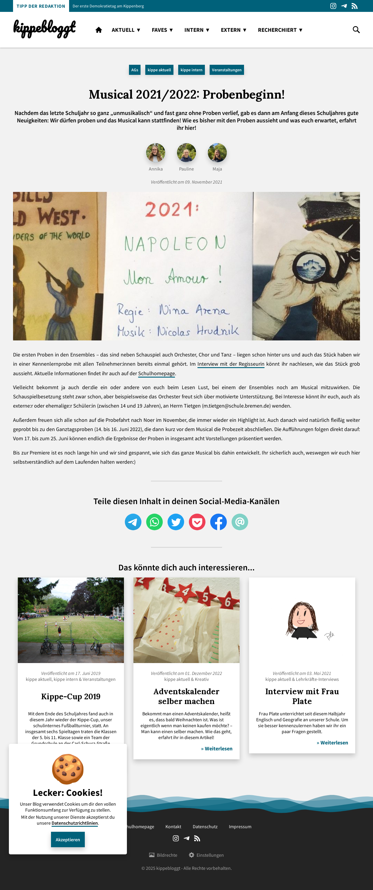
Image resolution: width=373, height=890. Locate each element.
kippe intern (192, 69)
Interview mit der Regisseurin (230, 363)
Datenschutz (205, 826)
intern (194, 29)
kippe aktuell (159, 69)
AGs (134, 69)
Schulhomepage (156, 373)
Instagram (333, 6)
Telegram (344, 6)
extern (231, 29)
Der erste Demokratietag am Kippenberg (108, 6)
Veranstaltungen (227, 69)
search (356, 29)
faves (159, 29)
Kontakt (173, 826)
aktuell (123, 29)
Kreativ (202, 679)
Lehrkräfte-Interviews (317, 679)
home (98, 29)
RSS (355, 6)
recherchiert (277, 29)
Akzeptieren (68, 839)
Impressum (240, 826)
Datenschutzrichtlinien (75, 823)
